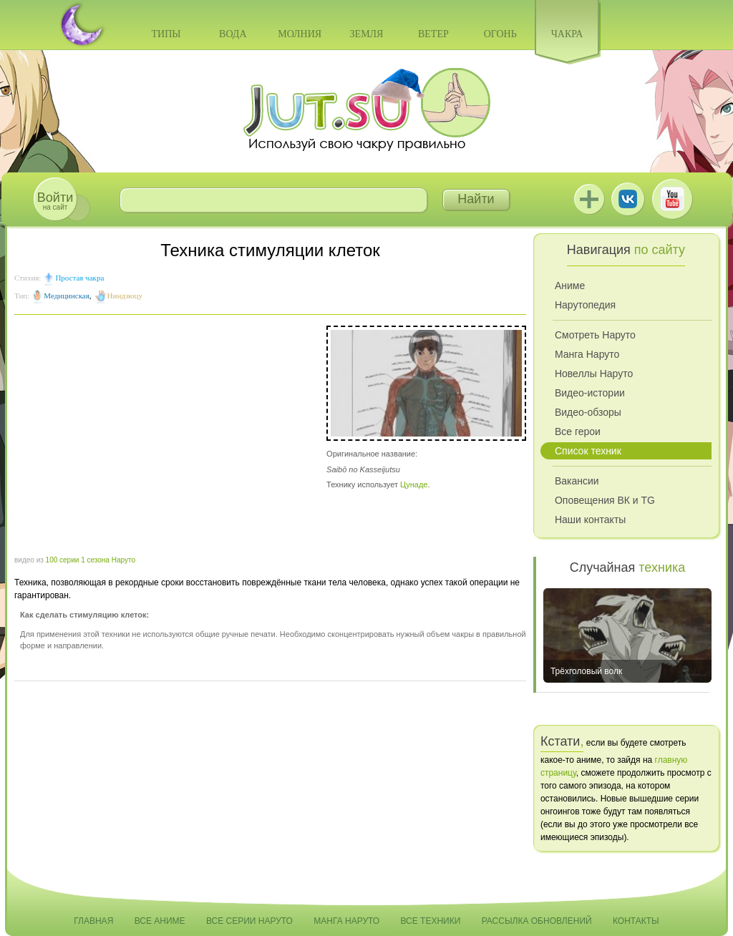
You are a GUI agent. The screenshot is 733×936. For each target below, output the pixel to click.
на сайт (55, 200)
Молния (299, 34)
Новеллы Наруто (594, 373)
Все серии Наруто (249, 921)
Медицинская (66, 295)
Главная (93, 921)
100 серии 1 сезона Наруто (90, 560)
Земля (367, 34)
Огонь (500, 34)
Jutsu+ (589, 199)
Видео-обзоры (588, 412)
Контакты (636, 921)
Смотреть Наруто (595, 335)
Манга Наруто (587, 354)
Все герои (578, 431)
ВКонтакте (627, 198)
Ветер (433, 34)
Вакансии (577, 481)
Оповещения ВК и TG (605, 500)
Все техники (430, 921)
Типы (165, 34)
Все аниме (160, 921)
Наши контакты (590, 519)
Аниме (570, 285)
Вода (232, 34)
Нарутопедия (585, 305)
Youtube (672, 199)
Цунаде (413, 484)
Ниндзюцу (124, 295)
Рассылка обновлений (537, 921)
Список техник (588, 451)
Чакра (567, 34)
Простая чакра (79, 277)
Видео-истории (590, 393)
